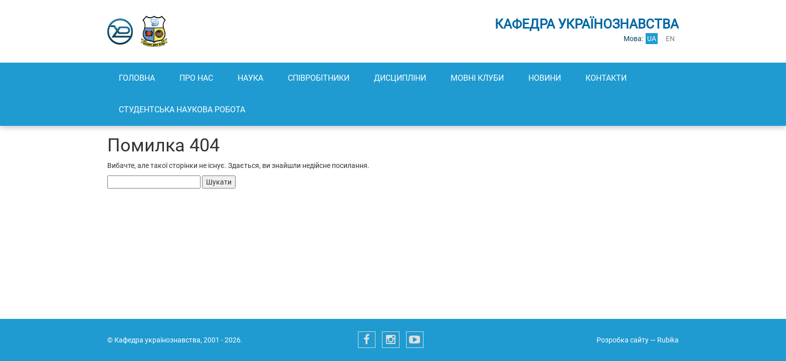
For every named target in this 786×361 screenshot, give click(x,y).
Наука (250, 78)
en (670, 39)
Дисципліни (400, 78)
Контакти (606, 78)
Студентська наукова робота (182, 109)
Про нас (196, 78)
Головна (137, 78)
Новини (544, 78)
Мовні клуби (477, 78)
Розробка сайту (623, 340)
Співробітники (318, 78)
